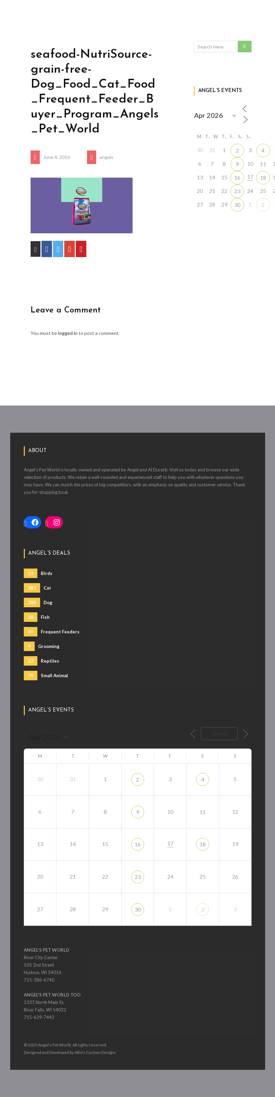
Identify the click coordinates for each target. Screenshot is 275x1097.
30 (237, 204)
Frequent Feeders (52, 631)
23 (237, 191)
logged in (68, 333)
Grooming (41, 646)
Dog (38, 602)
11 (263, 164)
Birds (38, 573)
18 (263, 177)
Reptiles (41, 661)
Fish (37, 617)
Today (219, 734)
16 (237, 177)
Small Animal (46, 675)
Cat (37, 588)
